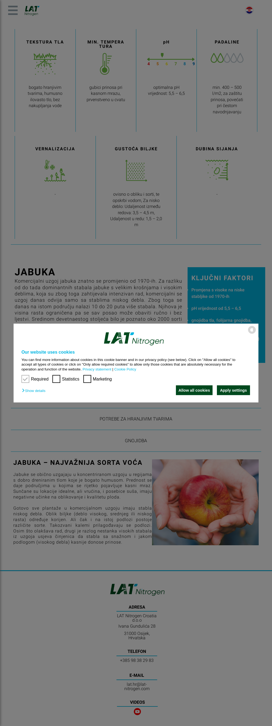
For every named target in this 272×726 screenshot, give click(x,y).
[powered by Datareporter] (252, 333)
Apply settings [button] (233, 390)
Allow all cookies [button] (193, 390)
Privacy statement (97, 369)
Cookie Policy (125, 369)
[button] (35, 391)
